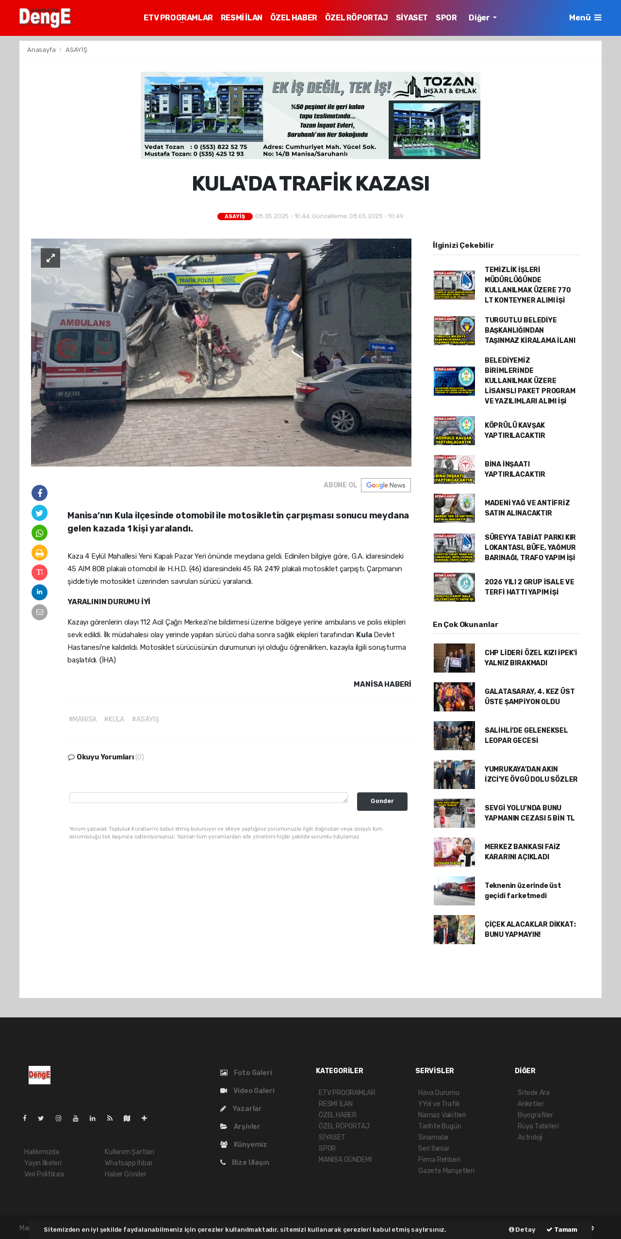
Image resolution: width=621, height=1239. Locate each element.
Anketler (530, 1104)
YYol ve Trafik (438, 1104)
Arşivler (240, 1127)
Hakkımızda (41, 1152)
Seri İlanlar (434, 1148)
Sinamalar (433, 1137)
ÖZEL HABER (293, 17)
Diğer (480, 17)
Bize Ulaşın (244, 1163)
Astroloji (530, 1137)
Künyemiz (243, 1145)
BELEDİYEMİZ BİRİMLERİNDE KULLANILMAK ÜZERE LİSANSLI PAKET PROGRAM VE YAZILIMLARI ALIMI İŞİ (530, 380)
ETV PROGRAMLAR (178, 17)
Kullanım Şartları (129, 1152)
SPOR (446, 17)
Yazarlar (241, 1109)
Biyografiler (535, 1115)
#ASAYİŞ (145, 719)
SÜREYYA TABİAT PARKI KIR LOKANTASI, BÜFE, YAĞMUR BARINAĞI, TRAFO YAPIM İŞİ (530, 547)
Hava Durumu (438, 1093)
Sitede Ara (534, 1093)
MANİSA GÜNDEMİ (345, 1160)
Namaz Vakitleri (442, 1115)
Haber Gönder (126, 1174)
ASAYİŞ (76, 49)
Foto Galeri (246, 1073)
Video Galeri (247, 1091)
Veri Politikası (44, 1174)
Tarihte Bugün (439, 1126)
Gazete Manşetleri (446, 1171)
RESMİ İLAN (241, 17)
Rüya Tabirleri (538, 1126)
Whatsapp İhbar (128, 1163)
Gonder (382, 801)
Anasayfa (42, 49)
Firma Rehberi (439, 1160)
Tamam (561, 1229)
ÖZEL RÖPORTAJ (356, 17)
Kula (365, 634)
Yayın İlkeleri (42, 1163)
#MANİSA (82, 719)
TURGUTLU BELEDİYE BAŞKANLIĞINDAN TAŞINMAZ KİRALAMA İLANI (530, 330)
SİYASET (412, 17)
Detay (522, 1229)
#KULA (114, 719)
